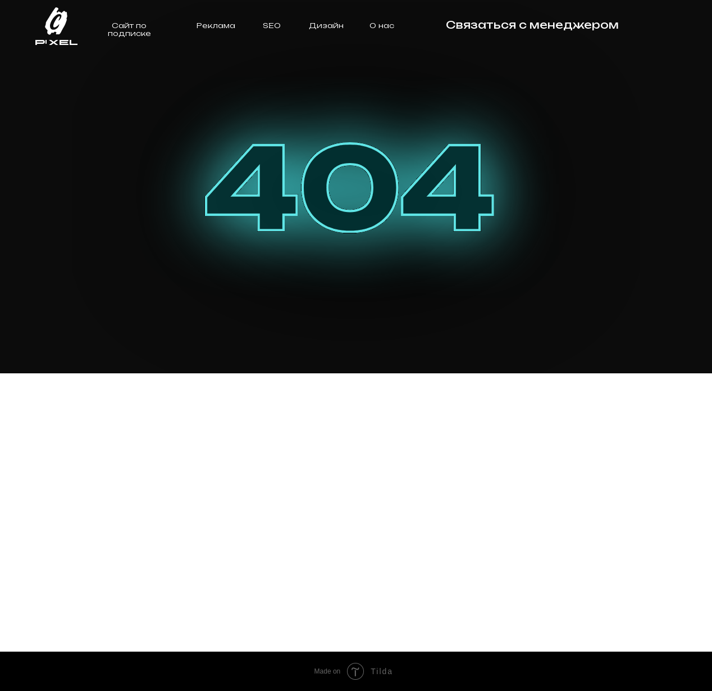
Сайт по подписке (129, 29)
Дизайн (326, 25)
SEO (272, 25)
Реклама (216, 25)
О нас (381, 25)
